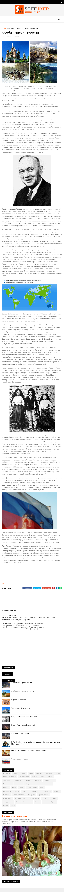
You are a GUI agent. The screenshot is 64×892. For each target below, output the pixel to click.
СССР (24, 776)
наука (24, 795)
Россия (17, 29)
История (7, 776)
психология (8, 802)
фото (45, 805)
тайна (18, 805)
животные (17, 784)
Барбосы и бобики (19, 703)
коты (14, 791)
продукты (31, 798)
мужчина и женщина (11, 795)
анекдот (39, 776)
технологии (28, 805)
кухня (22, 791)
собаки (45, 802)
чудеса (53, 805)
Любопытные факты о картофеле (24, 695)
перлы (56, 795)
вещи (58, 776)
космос (6, 791)
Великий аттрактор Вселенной (23, 729)
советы (54, 802)
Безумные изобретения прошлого (24, 720)
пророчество (43, 798)
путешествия (20, 802)
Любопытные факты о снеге (22, 686)
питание (7, 798)
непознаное (46, 795)
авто (31, 776)
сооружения (8, 805)
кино (38, 787)
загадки (27, 784)
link (3, 587)
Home (4, 29)
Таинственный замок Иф (21, 712)
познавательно (18, 798)
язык (13, 809)
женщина (7, 784)
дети (43, 780)
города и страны (10, 780)
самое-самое (34, 802)
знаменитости (49, 784)
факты (37, 805)
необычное (34, 795)
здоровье (37, 784)
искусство (29, 787)
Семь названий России (20, 762)
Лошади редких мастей (20, 737)
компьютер (48, 787)
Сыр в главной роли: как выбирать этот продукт (29, 754)
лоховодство (32, 791)
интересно (8, 787)
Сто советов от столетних (14, 820)
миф (42, 791)
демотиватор (24, 780)
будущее (10, 29)
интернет (18, 787)
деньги (35, 780)
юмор (6, 809)
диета (50, 780)
